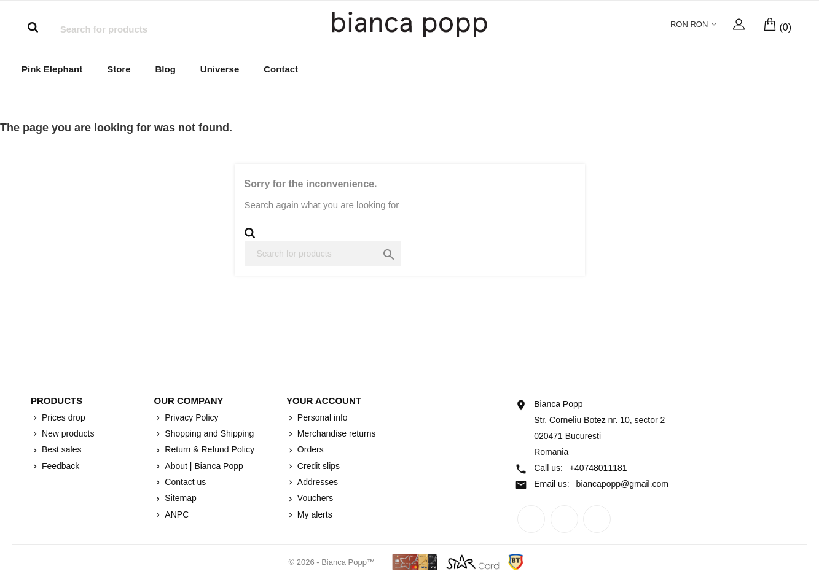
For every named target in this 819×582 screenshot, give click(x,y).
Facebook (531, 519)
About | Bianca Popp (202, 466)
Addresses (316, 482)
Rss (564, 519)
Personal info (321, 418)
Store (118, 69)
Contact (281, 69)
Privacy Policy (190, 418)
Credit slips (317, 466)
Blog (165, 69)
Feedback (59, 466)
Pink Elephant (52, 69)
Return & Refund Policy (208, 450)
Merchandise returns (335, 434)
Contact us (184, 482)
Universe (219, 69)
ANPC (175, 515)
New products (66, 434)
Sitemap (179, 498)
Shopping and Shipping (208, 434)
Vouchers (314, 498)
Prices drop (62, 418)
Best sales (60, 450)
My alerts (313, 515)
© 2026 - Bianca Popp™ (333, 562)
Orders (309, 450)
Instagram (597, 519)
